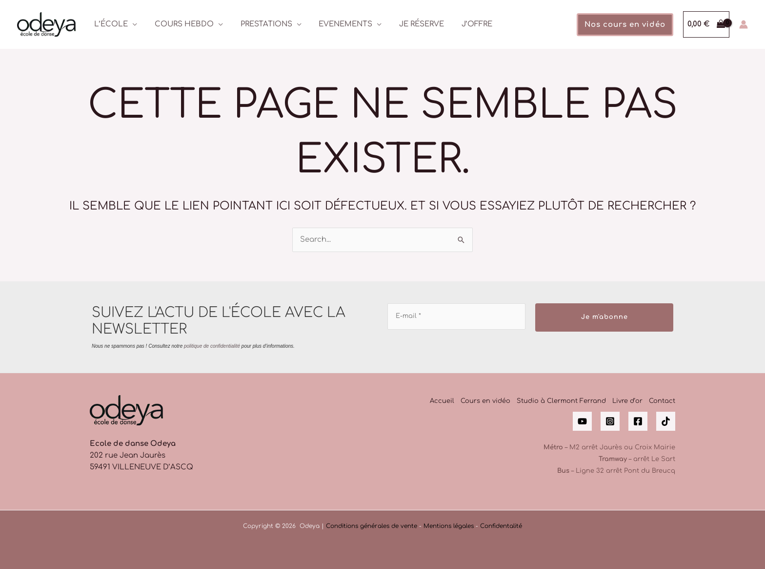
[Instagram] (610, 421)
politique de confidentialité (212, 346)
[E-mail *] (456, 316)
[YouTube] (582, 421)
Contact (662, 401)
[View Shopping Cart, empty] (706, 24)
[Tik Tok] (665, 421)
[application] (131, 24)
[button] (625, 24)
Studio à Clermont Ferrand (561, 401)
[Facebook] (637, 421)
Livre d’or (627, 401)
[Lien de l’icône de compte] (743, 24)
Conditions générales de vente (371, 526)
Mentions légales (448, 526)
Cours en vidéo (485, 401)
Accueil (442, 401)
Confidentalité (501, 526)
